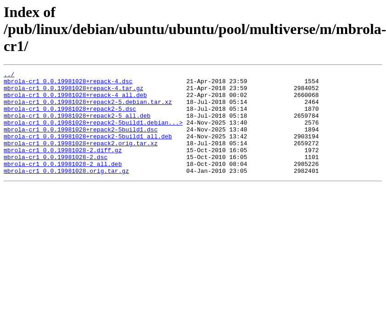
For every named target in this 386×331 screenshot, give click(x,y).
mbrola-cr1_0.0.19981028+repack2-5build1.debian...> (93, 133)
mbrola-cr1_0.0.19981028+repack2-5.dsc (70, 117)
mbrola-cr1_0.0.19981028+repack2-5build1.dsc (80, 141)
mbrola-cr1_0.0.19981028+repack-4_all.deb (75, 100)
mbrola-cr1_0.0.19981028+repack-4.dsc (68, 84)
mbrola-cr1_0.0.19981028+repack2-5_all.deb (77, 125)
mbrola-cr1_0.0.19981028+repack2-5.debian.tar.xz (88, 108)
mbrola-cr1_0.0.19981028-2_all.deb (63, 183)
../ (9, 75)
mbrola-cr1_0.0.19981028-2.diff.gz (63, 166)
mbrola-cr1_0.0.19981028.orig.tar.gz (66, 191)
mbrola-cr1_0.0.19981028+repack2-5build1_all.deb (88, 150)
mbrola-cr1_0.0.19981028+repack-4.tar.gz (73, 92)
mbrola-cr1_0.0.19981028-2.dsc (55, 175)
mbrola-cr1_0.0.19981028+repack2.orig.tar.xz (80, 158)
